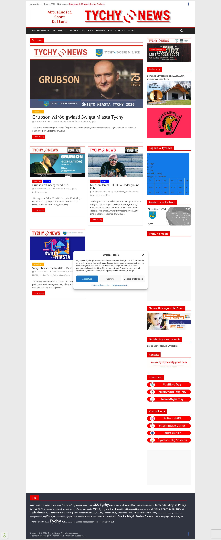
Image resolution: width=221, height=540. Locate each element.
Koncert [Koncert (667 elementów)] (65, 509)
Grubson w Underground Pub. (50, 185)
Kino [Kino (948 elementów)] (133, 505)
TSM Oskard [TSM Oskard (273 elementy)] (44, 522)
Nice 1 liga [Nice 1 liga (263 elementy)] (100, 513)
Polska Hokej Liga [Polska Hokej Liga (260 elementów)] (62, 517)
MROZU (35, 275)
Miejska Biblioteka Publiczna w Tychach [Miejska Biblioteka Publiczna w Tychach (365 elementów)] (134, 509)
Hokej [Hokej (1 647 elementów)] (127, 505)
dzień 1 (71, 271)
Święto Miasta (58, 275)
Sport (73, 30)
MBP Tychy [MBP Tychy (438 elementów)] (87, 509)
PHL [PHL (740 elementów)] (131, 512)
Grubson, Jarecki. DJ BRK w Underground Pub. (114, 186)
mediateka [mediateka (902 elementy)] (112, 509)
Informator (103, 30)
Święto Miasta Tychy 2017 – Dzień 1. (54, 268)
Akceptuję (87, 278)
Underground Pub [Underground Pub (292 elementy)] (69, 522)
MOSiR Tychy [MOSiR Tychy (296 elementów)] (45, 513)
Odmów (110, 278)
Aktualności (59, 30)
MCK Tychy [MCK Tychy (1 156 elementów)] (99, 509)
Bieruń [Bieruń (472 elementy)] (49, 505)
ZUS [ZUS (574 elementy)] (112, 521)
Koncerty (37, 181)
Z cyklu (119, 30)
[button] (143, 254)
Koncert (67, 188)
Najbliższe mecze (158, 49)
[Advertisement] (169, 283)
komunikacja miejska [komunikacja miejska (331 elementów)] (52, 509)
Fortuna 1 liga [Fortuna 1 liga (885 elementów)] (69, 505)
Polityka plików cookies (101, 285)
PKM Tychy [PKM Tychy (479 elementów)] (152, 512)
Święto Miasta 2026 (82, 121)
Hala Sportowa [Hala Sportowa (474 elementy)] (116, 505)
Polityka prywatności (120, 285)
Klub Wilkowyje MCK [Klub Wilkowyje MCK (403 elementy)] (145, 505)
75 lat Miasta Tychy (58, 121)
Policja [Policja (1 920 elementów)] (50, 516)
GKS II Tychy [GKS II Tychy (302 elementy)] (87, 505)
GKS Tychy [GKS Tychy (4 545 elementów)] (101, 505)
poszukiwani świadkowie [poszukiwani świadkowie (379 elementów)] (79, 516)
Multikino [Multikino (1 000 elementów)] (56, 512)
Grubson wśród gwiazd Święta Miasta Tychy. (78, 117)
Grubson (70, 121)
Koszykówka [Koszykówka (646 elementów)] (76, 509)
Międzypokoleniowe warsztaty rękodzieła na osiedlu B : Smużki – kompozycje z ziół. (107, 5)
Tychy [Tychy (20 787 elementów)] (55, 521)
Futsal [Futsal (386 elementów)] (79, 505)
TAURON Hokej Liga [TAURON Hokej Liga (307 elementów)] (161, 516)
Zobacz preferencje (133, 278)
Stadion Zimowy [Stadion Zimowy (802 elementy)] (144, 516)
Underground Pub (39, 192)
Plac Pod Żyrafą (46, 275)
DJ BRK (113, 191)
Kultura (86, 30)
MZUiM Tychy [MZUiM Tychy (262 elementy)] (90, 513)
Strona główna (40, 30)
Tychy (93, 121)
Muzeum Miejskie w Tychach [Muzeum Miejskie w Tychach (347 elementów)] (73, 513)
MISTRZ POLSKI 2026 (164, 54)
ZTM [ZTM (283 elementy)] (108, 522)
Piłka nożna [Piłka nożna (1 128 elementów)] (140, 512)
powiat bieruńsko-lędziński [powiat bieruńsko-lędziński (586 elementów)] (103, 516)
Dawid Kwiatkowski (59, 271)
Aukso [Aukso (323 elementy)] (32, 505)
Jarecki (128, 191)
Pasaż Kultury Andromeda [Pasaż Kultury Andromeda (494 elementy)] (117, 512)
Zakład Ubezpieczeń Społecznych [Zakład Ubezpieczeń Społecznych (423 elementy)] (91, 522)
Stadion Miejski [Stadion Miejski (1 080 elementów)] (126, 516)
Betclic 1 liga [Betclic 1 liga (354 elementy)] (41, 505)
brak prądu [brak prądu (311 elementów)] (57, 505)
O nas (131, 30)
